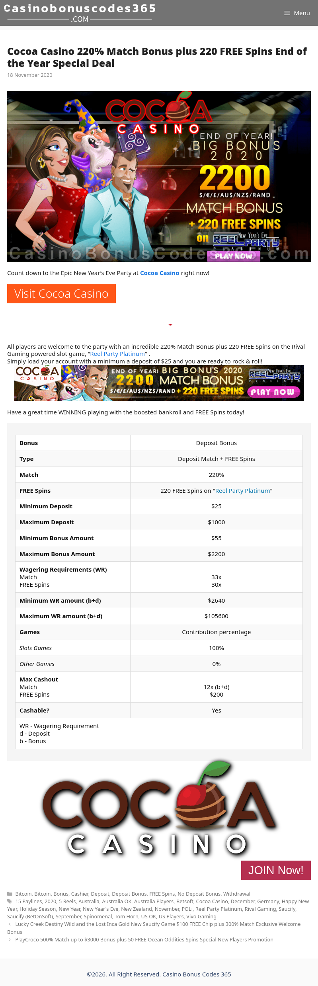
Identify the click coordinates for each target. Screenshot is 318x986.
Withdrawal (236, 893)
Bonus (60, 893)
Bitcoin (23, 893)
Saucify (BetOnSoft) (30, 916)
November (167, 908)
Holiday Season (38, 908)
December (243, 901)
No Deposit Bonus (199, 893)
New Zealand (136, 908)
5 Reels (67, 901)
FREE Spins (162, 893)
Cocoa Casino (159, 273)
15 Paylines (28, 901)
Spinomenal (98, 916)
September (68, 916)
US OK (148, 916)
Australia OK (117, 901)
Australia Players (154, 901)
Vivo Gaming (201, 916)
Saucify (287, 908)
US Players (171, 916)
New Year (69, 908)
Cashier (79, 893)
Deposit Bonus (129, 893)
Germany (268, 901)
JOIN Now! (276, 870)
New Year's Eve (100, 908)
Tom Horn (126, 916)
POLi (187, 908)
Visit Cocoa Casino (61, 293)
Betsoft (184, 901)
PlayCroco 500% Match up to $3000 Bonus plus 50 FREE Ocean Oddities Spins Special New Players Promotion (144, 939)
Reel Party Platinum (117, 353)
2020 (50, 901)
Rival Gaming (260, 908)
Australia (88, 901)
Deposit (100, 893)
